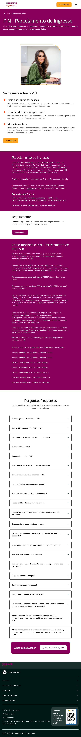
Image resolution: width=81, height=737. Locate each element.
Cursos (6, 681)
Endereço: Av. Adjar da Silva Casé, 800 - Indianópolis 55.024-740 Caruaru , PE (26, 722)
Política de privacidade (11, 710)
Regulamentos (8, 718)
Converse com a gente (53, 647)
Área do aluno (9, 696)
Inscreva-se (64, 4)
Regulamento (20, 232)
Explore (6, 691)
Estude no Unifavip (11, 686)
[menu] (76, 4)
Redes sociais (8, 701)
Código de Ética (8, 714)
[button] (40, 419)
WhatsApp (30, 188)
